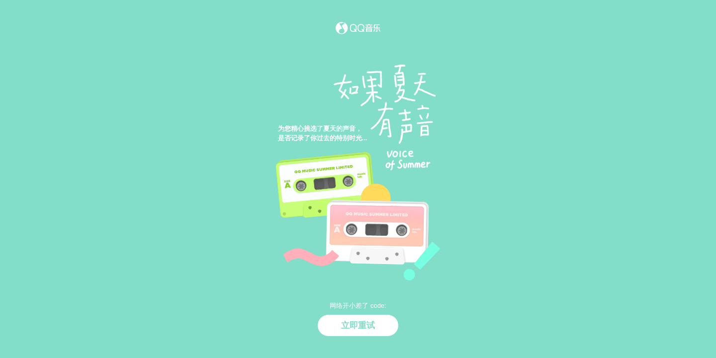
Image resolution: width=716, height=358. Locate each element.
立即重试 (358, 325)
